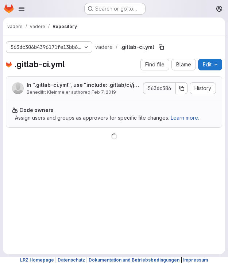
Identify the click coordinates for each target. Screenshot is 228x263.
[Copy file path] (161, 47)
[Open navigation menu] (21, 9)
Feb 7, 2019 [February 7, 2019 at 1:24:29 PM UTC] (104, 92)
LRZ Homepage (37, 260)
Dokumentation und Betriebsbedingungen (134, 260)
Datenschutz (71, 260)
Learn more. (185, 118)
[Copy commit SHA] (182, 88)
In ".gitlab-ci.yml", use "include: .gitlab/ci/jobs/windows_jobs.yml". (82, 85)
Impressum (195, 260)
